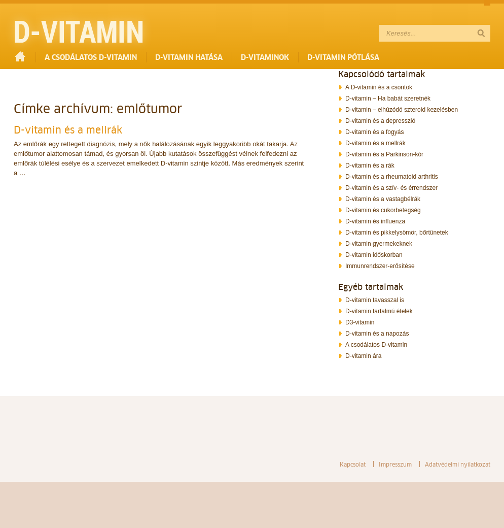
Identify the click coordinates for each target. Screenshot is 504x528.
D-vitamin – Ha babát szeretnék (387, 98)
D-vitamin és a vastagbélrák (382, 199)
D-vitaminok (265, 57)
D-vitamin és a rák (369, 165)
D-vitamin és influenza (375, 221)
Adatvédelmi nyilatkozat (457, 464)
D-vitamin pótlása (343, 57)
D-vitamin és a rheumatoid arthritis (391, 176)
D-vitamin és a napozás (377, 333)
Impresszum (395, 464)
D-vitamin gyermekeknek (378, 243)
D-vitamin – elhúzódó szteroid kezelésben (401, 109)
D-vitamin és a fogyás (374, 132)
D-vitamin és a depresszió (380, 120)
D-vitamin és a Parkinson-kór (384, 154)
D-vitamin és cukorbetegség (383, 210)
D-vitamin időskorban (374, 254)
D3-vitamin (359, 322)
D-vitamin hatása (189, 57)
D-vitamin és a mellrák (68, 130)
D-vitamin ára (363, 355)
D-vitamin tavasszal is (374, 300)
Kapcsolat (353, 464)
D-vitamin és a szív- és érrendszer (391, 187)
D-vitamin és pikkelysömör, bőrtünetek (396, 232)
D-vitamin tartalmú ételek (379, 311)
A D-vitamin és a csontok (378, 87)
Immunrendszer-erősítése (380, 266)
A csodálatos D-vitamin (91, 57)
